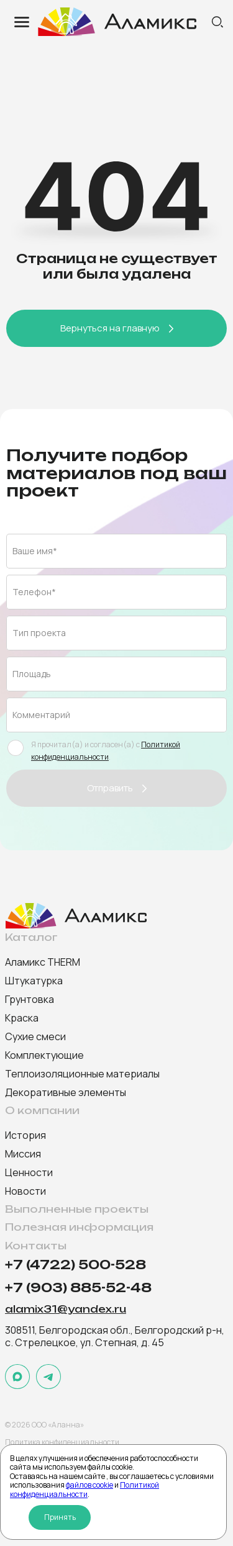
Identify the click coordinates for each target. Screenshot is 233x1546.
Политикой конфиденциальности (84, 1489)
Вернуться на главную (110, 328)
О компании (42, 1111)
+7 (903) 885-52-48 (78, 1288)
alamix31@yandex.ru (65, 1309)
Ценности (29, 1172)
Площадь (31, 674)
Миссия (23, 1154)
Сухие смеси (35, 1036)
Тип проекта (39, 633)
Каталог (31, 937)
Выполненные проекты (76, 1209)
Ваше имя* (34, 551)
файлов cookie (89, 1485)
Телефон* (34, 592)
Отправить (110, 787)
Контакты (35, 1246)
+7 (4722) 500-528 (75, 1265)
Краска (22, 1018)
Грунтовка (29, 999)
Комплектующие (44, 1055)
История (25, 1135)
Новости (25, 1191)
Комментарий (41, 715)
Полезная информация (79, 1227)
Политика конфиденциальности (62, 1442)
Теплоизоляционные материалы (82, 1074)
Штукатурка (34, 980)
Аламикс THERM (42, 962)
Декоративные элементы (65, 1092)
